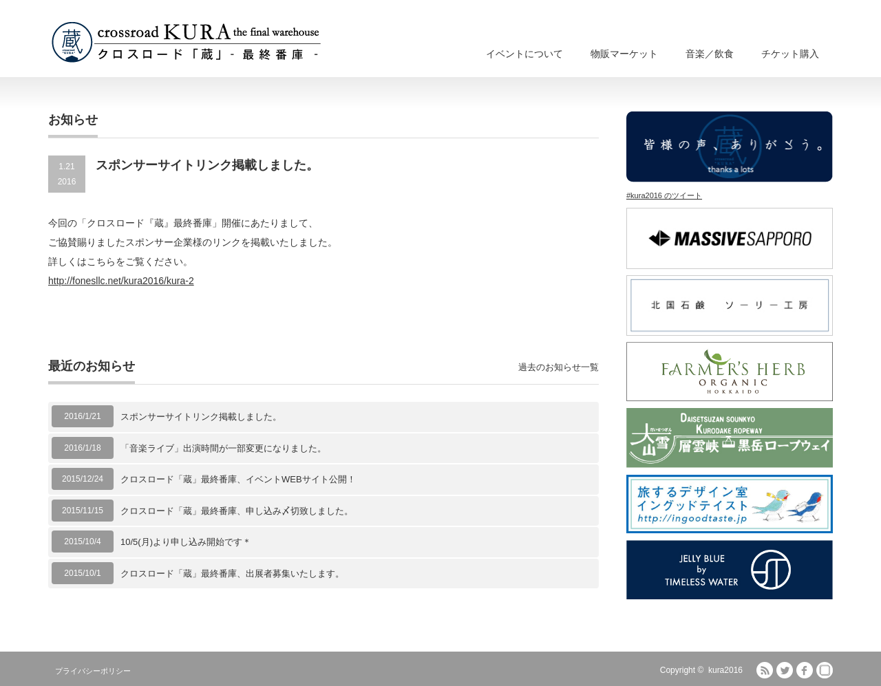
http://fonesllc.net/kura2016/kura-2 (121, 280)
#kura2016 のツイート (664, 195)
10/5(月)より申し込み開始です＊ (185, 542)
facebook (804, 670)
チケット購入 (790, 53)
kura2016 (725, 670)
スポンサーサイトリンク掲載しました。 (201, 416)
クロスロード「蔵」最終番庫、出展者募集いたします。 (232, 573)
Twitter (784, 670)
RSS (764, 670)
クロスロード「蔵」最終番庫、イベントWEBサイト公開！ (238, 479)
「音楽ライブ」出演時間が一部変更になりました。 (223, 448)
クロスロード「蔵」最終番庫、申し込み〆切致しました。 (236, 511)
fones (824, 670)
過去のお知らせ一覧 (558, 367)
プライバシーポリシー (93, 671)
